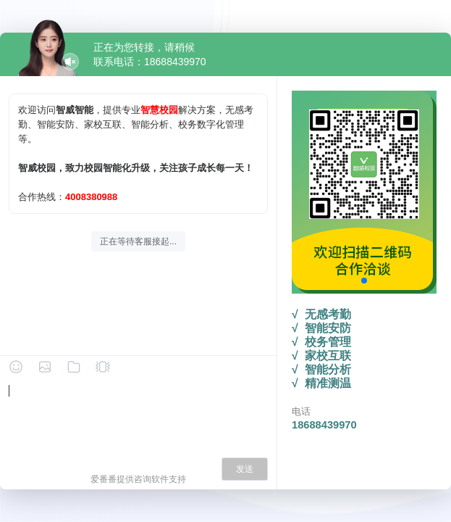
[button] (364, 280)
